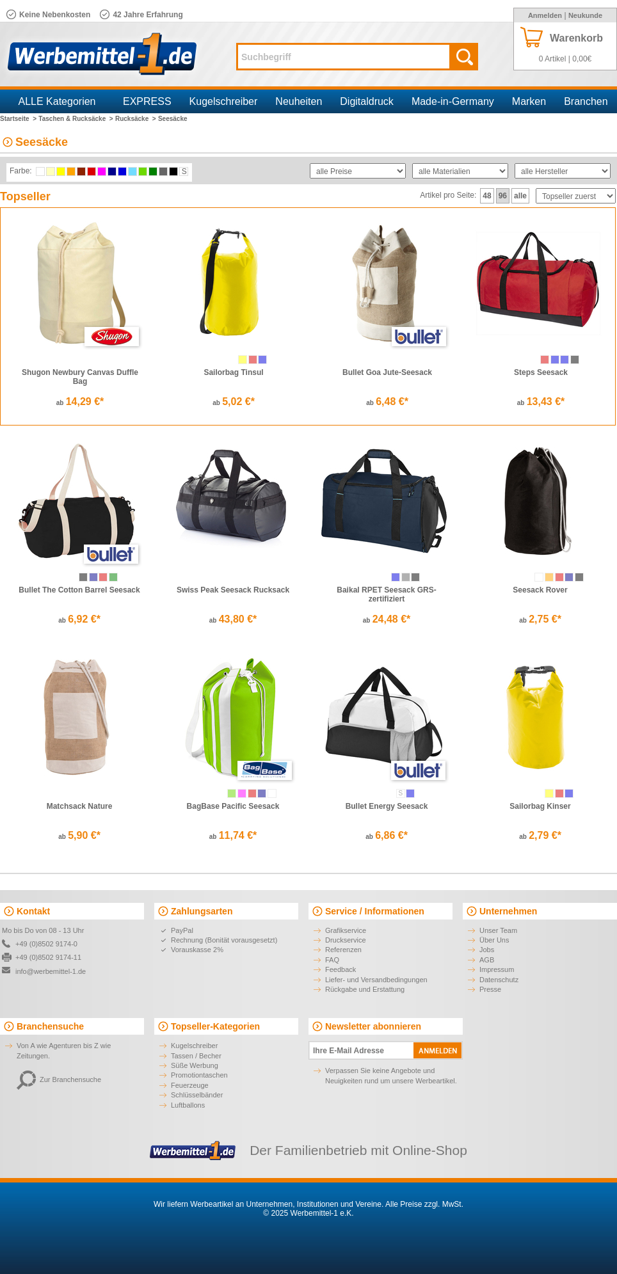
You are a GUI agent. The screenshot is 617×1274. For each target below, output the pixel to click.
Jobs (486, 949)
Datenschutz (498, 979)
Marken (529, 101)
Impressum (496, 969)
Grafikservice (345, 930)
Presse (490, 989)
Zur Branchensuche (59, 1079)
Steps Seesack (541, 372)
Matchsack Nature (80, 806)
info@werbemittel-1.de (50, 971)
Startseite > (18, 118)
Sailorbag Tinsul (233, 372)
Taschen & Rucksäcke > (75, 118)
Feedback (340, 969)
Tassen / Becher (196, 1056)
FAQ (332, 960)
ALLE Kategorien (57, 101)
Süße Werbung (194, 1065)
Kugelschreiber (223, 101)
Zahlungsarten (201, 911)
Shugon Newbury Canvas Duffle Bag (80, 377)
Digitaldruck (367, 101)
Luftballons (188, 1105)
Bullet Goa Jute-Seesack (387, 372)
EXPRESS (147, 101)
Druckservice (345, 940)
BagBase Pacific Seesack (233, 806)
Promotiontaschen (199, 1075)
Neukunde (585, 15)
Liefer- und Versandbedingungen (376, 979)
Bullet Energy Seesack (387, 806)
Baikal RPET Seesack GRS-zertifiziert (386, 594)
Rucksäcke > (135, 118)
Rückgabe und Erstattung (365, 989)
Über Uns (494, 940)
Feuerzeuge (190, 1085)
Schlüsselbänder (197, 1095)
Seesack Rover (540, 589)
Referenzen (343, 949)
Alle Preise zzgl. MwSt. (424, 1204)
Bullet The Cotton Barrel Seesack (79, 589)
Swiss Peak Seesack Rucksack (233, 589)
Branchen (586, 101)
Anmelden (545, 15)
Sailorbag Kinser (539, 806)
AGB (486, 960)
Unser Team (498, 930)
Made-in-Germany (453, 101)
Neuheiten (298, 101)
